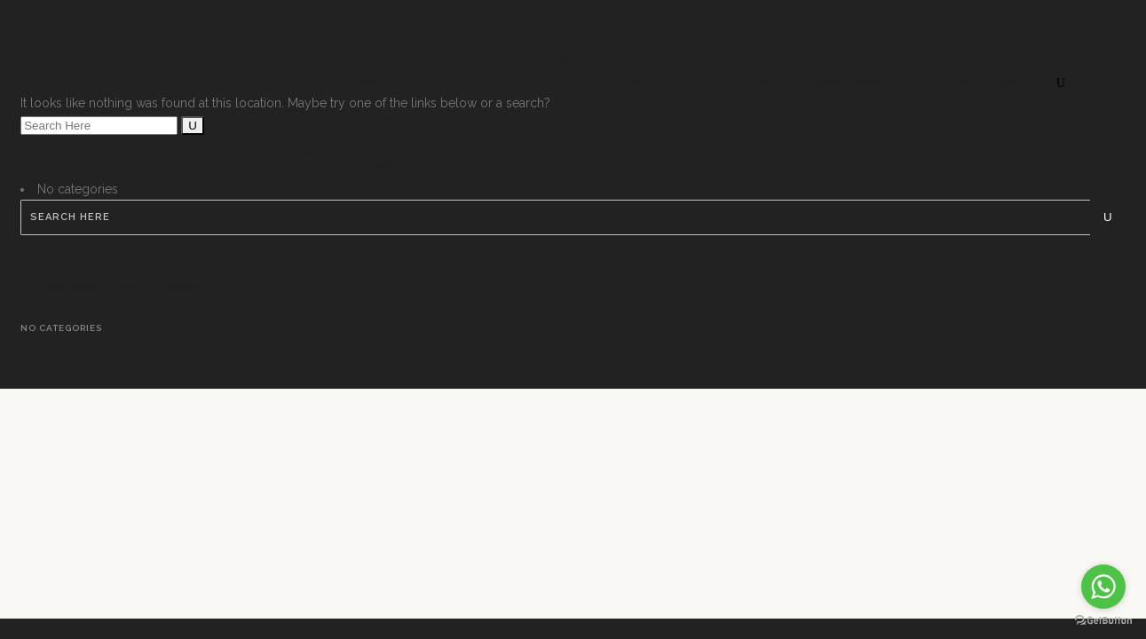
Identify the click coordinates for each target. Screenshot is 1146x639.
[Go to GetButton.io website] (1103, 621)
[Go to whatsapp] (1103, 586)
